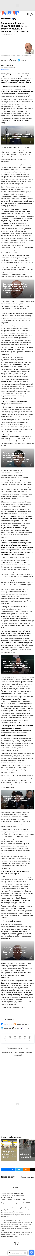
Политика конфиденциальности (12, 1213)
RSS (21, 1187)
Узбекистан (29, 1052)
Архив (15, 1187)
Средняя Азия (17, 1055)
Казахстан (21, 1052)
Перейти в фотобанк (26, 55)
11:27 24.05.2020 (5, 34)
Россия (15, 1052)
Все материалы (5, 69)
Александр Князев (7, 1052)
